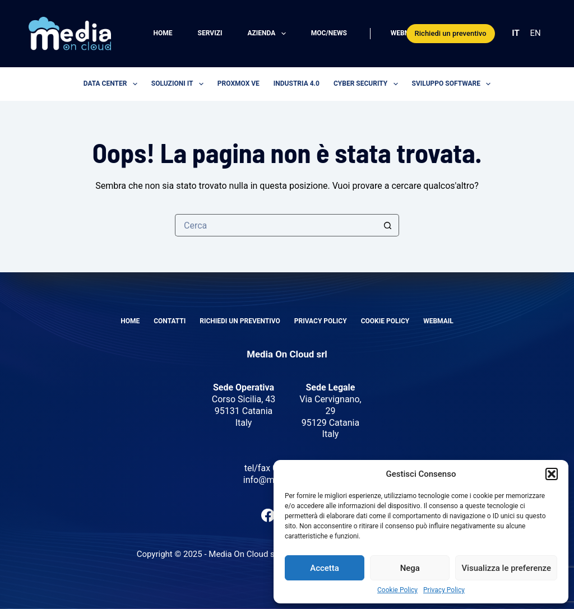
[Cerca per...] (276, 225)
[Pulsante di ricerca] (388, 225)
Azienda (268, 33)
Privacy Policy (444, 590)
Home (163, 33)
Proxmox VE (238, 83)
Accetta (324, 568)
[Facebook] (268, 515)
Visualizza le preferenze (506, 568)
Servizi (210, 33)
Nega (410, 568)
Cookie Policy (397, 590)
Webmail (406, 33)
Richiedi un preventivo (451, 33)
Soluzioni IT (179, 84)
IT (515, 33)
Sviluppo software (454, 84)
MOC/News (329, 33)
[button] (551, 474)
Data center (113, 84)
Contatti (170, 321)
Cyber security (368, 84)
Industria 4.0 (297, 83)
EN (535, 33)
